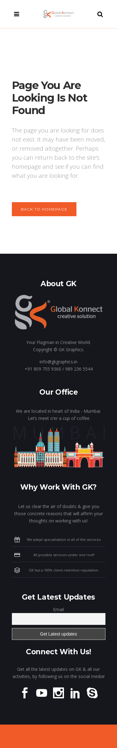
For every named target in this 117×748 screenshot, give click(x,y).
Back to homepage (44, 209)
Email (58, 609)
